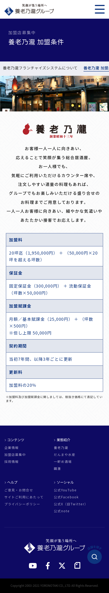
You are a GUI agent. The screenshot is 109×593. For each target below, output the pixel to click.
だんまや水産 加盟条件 (61, 68)
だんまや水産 (64, 454)
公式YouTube (65, 490)
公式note (62, 511)
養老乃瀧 (61, 447)
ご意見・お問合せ (18, 490)
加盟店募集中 (15, 454)
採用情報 (11, 461)
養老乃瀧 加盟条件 (18, 68)
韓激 (57, 468)
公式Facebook (66, 497)
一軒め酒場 (63, 461)
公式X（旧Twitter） (71, 504)
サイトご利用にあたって (24, 497)
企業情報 (11, 447)
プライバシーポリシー (22, 504)
